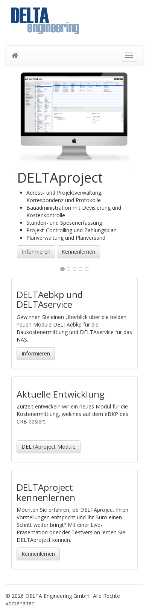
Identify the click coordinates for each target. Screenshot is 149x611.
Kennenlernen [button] (78, 251)
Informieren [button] (36, 251)
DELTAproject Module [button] (48, 446)
